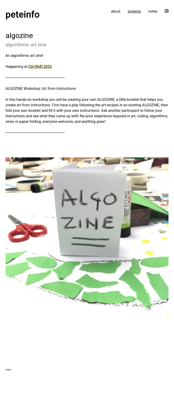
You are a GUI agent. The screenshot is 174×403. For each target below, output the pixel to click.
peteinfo (23, 14)
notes (152, 11)
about (116, 11)
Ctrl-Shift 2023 (40, 66)
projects (134, 11)
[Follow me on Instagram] (166, 14)
